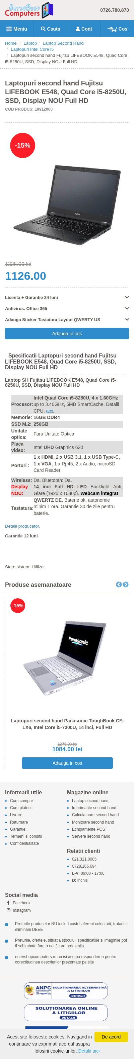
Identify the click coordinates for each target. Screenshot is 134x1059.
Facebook (17, 903)
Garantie (17, 829)
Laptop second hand (90, 800)
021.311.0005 (84, 859)
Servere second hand (91, 836)
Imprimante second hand (94, 808)
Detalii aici (88, 1051)
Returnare (19, 822)
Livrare (16, 815)
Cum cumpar (21, 800)
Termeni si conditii (26, 836)
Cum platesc (21, 808)
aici (49, 411)
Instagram (18, 910)
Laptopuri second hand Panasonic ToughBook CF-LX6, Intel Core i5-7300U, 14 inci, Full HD (67, 724)
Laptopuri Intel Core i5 (32, 49)
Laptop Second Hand (63, 43)
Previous (119, 584)
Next (125, 584)
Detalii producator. (22, 526)
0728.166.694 (84, 866)
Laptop (30, 43)
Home (11, 43)
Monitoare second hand (93, 822)
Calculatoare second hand (95, 815)
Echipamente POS (88, 829)
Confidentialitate (24, 843)
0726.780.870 (114, 10)
